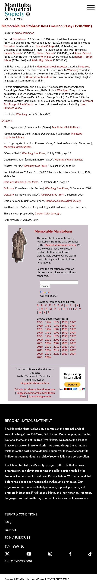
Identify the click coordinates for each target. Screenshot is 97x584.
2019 (73, 350)
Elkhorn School (45, 53)
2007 (56, 343)
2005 (39, 343)
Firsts (23, 396)
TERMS (66, 579)
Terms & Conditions (21, 514)
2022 (56, 353)
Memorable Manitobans (20, 26)
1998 (64, 336)
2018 (64, 350)
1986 (48, 329)
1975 (39, 322)
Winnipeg (45, 56)
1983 (64, 325)
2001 (87, 26)
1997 (56, 336)
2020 (39, 353)
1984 (73, 325)
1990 (39, 332)
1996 (48, 336)
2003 (64, 339)
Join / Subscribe (17, 537)
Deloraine (18, 39)
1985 (39, 329)
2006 (48, 343)
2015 (39, 350)
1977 (56, 322)
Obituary (9, 182)
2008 (64, 343)
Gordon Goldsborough (47, 213)
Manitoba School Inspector (52, 66)
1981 (48, 325)
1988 (64, 329)
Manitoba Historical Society (60, 245)
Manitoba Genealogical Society (63, 201)
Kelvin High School (42, 60)
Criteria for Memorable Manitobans (35, 389)
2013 (64, 346)
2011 (48, 346)
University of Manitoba (39, 77)
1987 (56, 329)
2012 (56, 346)
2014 (73, 346)
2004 (73, 339)
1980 (39, 325)
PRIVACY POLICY (53, 579)
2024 (73, 353)
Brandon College (45, 46)
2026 (48, 357)
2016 (48, 350)
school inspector (24, 33)
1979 (73, 322)
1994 (73, 332)
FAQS (8, 522)
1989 (73, 329)
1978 (64, 322)
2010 (39, 346)
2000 (39, 339)
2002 (56, 339)
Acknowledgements (40, 396)
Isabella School (12, 53)
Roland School (82, 53)
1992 (56, 332)
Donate (11, 530)
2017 (56, 350)
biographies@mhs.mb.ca (35, 383)
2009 (73, 343)
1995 (39, 336)
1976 (48, 322)
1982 (56, 325)
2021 (48, 353)
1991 (48, 332)
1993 (64, 332)
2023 (64, 353)
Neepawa (83, 66)
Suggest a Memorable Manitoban (36, 393)
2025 (39, 357)
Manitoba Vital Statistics (66, 127)
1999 (73, 336)
